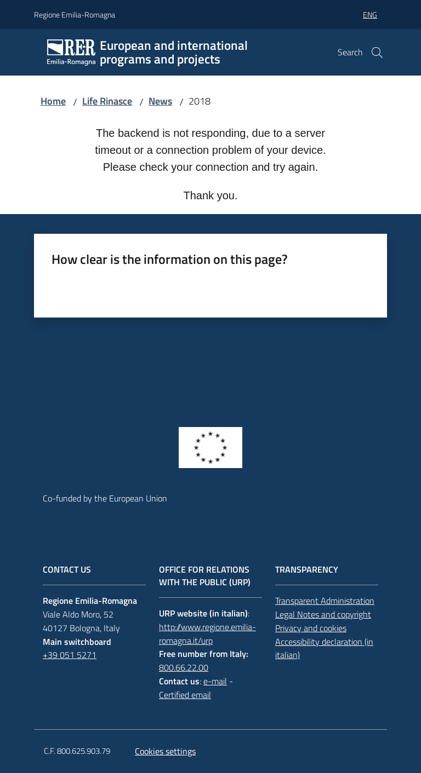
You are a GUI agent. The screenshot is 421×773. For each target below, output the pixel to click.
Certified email (185, 694)
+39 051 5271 (69, 654)
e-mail (215, 681)
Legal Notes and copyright (323, 614)
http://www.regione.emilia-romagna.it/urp (207, 633)
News (160, 101)
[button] (377, 52)
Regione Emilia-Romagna (74, 14)
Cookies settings (165, 751)
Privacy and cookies (310, 627)
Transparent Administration (324, 600)
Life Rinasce (107, 101)
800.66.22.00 (183, 667)
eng (370, 14)
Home (53, 101)
